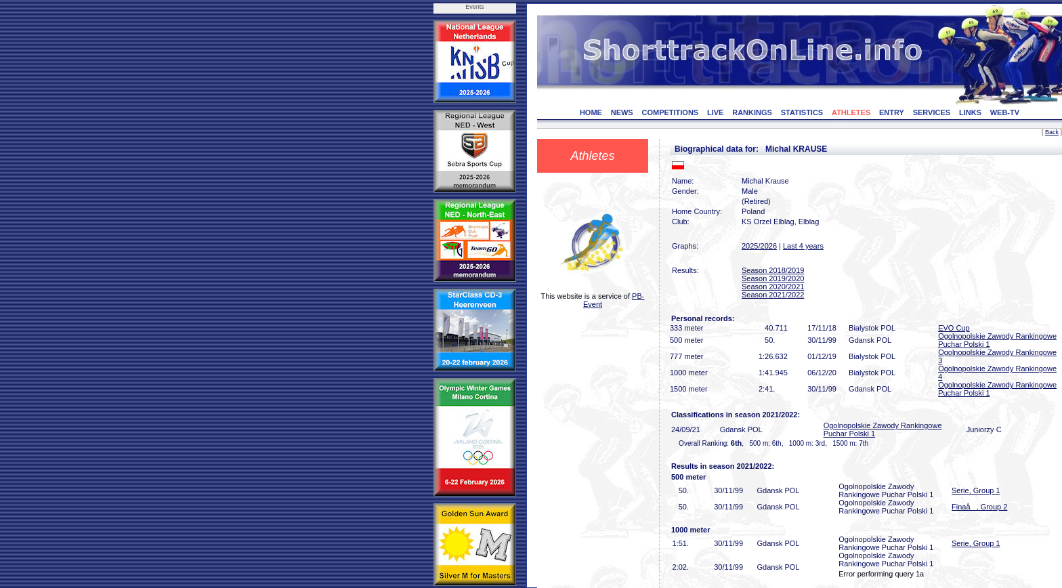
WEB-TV (1004, 112)
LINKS (970, 112)
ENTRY (891, 112)
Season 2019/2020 (773, 278)
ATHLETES (851, 112)
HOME (591, 112)
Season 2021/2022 (773, 295)
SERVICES (931, 112)
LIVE (715, 112)
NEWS (622, 112)
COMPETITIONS (669, 112)
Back (1052, 132)
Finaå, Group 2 (979, 507)
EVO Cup (953, 328)
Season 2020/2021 (773, 286)
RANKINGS (752, 112)
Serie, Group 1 (976, 490)
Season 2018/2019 (773, 270)
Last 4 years (803, 246)
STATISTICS (802, 112)
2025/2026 (759, 246)
